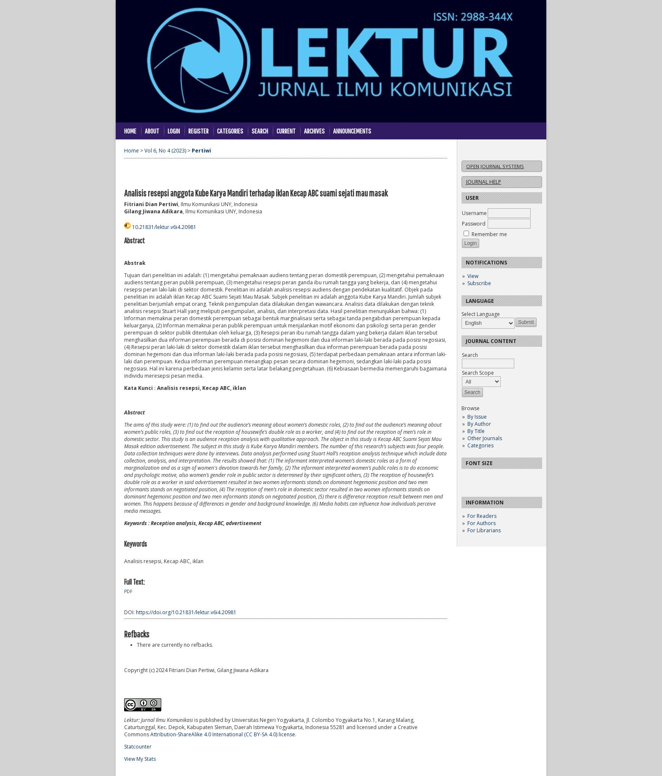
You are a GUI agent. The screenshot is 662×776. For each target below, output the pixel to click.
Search (260, 131)
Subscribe (479, 283)
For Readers (481, 516)
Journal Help (483, 181)
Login (174, 131)
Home (130, 131)
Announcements (352, 131)
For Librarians (484, 530)
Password (474, 223)
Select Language (480, 314)
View (472, 276)
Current (286, 131)
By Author (479, 423)
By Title (476, 431)
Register (198, 131)
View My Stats (140, 758)
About (152, 131)
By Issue (477, 416)
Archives (314, 131)
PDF (128, 591)
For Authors (481, 523)
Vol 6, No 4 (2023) (165, 150)
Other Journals (484, 438)
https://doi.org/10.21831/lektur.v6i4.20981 (186, 612)
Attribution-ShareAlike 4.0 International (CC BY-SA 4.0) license (222, 734)
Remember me (489, 234)
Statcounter (138, 746)
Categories (480, 445)
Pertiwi (201, 150)
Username (474, 213)
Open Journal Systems (495, 166)
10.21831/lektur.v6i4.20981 (164, 227)
